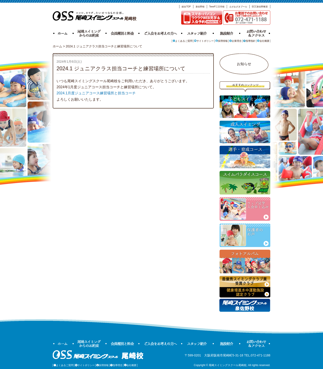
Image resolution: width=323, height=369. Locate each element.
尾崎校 (94, 18)
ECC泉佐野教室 (260, 6)
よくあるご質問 (182, 41)
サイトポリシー (204, 41)
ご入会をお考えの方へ (161, 32)
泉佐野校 (200, 6)
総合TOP (186, 6)
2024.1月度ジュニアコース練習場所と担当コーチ (96, 93)
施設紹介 (227, 32)
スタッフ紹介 (198, 32)
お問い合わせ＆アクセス (255, 32)
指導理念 (116, 365)
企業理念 (235, 41)
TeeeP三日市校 (217, 6)
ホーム (63, 32)
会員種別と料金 (123, 32)
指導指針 (249, 41)
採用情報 (221, 41)
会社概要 (263, 41)
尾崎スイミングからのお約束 (90, 32)
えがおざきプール (238, 6)
